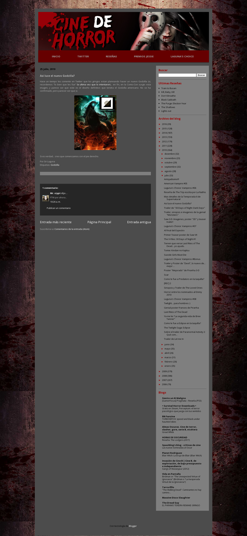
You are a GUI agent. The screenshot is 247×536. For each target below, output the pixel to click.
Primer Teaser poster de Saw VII (180, 234)
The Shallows (168, 107)
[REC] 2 (167, 283)
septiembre (171, 166)
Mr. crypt (55, 193)
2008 (164, 375)
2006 (164, 384)
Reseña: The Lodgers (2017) (176, 440)
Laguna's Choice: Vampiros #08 (180, 299)
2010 (164, 150)
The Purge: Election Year (173, 103)
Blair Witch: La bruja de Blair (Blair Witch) (182, 455)
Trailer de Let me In (174, 338)
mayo (168, 348)
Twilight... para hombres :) (177, 303)
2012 (164, 141)
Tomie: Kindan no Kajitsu (176, 250)
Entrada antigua (139, 222)
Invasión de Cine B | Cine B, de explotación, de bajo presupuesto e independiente (181, 463)
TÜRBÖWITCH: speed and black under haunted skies (181, 420)
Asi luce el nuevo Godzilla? (178, 203)
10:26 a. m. (55, 201)
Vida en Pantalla (171, 473)
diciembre (170, 153)
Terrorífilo (168, 487)
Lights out (166, 110)
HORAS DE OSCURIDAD (174, 437)
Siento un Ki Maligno (174, 398)
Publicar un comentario (59, 208)
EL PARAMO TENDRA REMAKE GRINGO (181, 505)
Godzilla (55, 164)
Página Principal (99, 222)
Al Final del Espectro (174, 230)
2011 (164, 145)
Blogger (133, 525)
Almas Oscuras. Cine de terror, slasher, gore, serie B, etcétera (179, 428)
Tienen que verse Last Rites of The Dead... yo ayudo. (182, 245)
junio (167, 344)
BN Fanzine (168, 416)
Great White (168, 432)
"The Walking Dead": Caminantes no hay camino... (181, 491)
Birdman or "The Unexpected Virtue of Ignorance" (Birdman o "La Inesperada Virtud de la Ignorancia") (181, 479)
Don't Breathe (168, 95)
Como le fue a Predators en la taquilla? (184, 279)
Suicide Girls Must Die (175, 254)
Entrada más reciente (56, 222)
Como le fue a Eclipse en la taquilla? (182, 323)
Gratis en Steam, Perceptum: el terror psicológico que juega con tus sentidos (181, 410)
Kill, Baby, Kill (167, 92)
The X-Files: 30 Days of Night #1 (180, 239)
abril (167, 352)
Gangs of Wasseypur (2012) (175, 468)
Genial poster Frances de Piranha (181, 307)
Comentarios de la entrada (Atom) (71, 229)
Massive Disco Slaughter (176, 497)
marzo (168, 357)
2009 (164, 371)
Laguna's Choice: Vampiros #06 (180, 187)
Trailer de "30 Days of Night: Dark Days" (184, 207)
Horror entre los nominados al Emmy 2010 (183, 293)
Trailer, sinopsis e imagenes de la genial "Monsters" (185, 213)
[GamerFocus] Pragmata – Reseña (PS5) (181, 400)
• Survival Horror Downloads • (179, 405)
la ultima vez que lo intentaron (93, 84)
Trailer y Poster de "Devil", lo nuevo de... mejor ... (185, 265)
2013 (164, 137)
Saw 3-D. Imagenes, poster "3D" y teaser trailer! (185, 220)
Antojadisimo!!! (171, 179)
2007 (164, 380)
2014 (164, 132)
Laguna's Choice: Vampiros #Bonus (182, 259)
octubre (169, 162)
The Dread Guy (170, 502)
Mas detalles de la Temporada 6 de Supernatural (182, 198)
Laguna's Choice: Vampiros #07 (180, 226)
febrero (169, 361)
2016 (164, 124)
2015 (164, 128)
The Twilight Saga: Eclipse (177, 327)
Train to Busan (168, 88)
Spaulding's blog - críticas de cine (181, 445)
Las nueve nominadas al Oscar (177, 447)
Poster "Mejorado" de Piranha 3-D (181, 270)
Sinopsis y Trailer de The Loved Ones (183, 287)
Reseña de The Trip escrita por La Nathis (185, 192)
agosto (168, 171)
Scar (166, 274)
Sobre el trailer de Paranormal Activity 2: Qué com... (184, 333)
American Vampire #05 (175, 183)
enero (168, 365)
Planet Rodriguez (172, 452)
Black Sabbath (168, 99)
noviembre (170, 158)
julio (167, 175)
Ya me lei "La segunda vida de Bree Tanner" (182, 317)
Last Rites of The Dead (175, 311)
